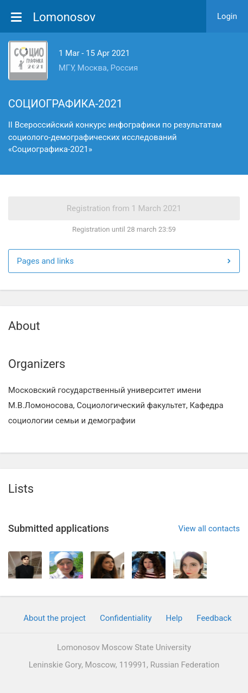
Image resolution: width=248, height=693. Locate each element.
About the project (54, 618)
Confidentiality (126, 618)
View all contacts (209, 528)
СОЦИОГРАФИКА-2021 (65, 103)
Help (174, 618)
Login (227, 16)
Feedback (214, 618)
